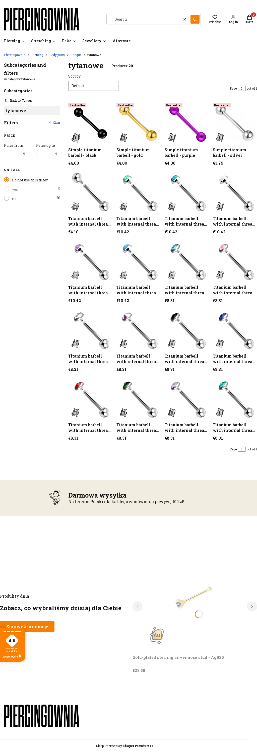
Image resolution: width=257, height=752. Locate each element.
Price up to (45, 145)
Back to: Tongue (18, 100)
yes (15, 189)
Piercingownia (14, 55)
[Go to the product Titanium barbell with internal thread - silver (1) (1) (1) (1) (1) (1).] (187, 260)
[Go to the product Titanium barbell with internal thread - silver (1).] (138, 192)
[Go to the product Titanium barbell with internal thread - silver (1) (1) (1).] (235, 192)
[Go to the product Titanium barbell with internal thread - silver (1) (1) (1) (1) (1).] (138, 260)
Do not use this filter (30, 180)
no (14, 198)
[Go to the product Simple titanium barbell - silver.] (235, 123)
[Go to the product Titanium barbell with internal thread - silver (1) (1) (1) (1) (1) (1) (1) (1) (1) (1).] (187, 329)
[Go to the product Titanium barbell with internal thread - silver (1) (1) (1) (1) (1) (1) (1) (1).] (90, 329)
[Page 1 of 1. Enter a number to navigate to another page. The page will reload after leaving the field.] (242, 88)
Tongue (76, 55)
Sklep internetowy (122, 746)
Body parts (57, 55)
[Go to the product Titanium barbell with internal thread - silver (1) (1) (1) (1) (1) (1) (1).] (235, 260)
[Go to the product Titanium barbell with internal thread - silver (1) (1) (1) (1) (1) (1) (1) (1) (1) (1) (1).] (235, 329)
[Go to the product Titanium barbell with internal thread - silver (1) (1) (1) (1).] (90, 260)
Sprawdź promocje (27, 627)
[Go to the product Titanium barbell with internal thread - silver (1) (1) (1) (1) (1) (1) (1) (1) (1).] (138, 329)
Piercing (37, 55)
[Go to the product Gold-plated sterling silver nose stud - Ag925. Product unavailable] (195, 596)
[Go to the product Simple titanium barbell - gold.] (138, 123)
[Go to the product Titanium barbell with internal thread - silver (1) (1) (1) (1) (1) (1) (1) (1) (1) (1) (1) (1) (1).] (138, 398)
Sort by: (74, 76)
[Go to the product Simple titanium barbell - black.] (90, 123)
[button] (195, 19)
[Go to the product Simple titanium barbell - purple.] (187, 123)
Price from (14, 145)
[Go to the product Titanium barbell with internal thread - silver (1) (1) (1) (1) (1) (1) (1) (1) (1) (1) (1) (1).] (90, 398)
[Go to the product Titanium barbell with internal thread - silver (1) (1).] (187, 192)
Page (233, 88)
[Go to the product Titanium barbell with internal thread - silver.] (90, 192)
